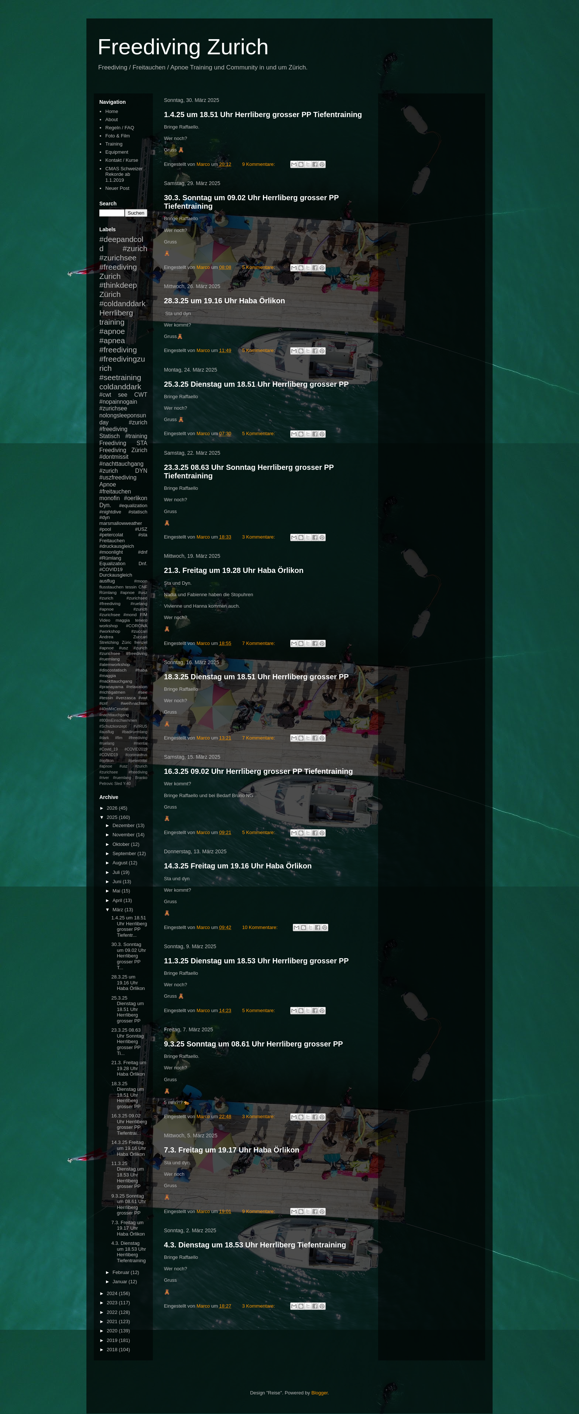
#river (104, 778)
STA (142, 443)
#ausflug (106, 732)
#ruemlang (122, 778)
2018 (113, 1349)
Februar (122, 1272)
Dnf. (142, 563)
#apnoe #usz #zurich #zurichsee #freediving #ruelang (123, 598)
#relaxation (136, 686)
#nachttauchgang (121, 464)
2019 (113, 1340)
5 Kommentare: (259, 267)
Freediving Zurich (183, 46)
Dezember (124, 825)
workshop (108, 625)
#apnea (112, 340)
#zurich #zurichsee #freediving (123, 257)
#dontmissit (114, 457)
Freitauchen (112, 540)
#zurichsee (113, 408)
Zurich (110, 276)
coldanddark (120, 386)
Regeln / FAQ (119, 127)
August (121, 862)
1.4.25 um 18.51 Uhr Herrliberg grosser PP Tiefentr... (129, 926)
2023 (113, 1302)
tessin (131, 586)
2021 (113, 1321)
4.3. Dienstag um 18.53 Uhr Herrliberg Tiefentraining (255, 1245)
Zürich (110, 294)
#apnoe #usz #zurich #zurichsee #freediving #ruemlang (123, 653)
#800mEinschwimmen (118, 720)
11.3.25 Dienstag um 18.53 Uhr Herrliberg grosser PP (256, 961)
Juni (118, 881)
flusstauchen (111, 586)
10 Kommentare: (260, 927)
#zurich (108, 471)
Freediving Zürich (123, 450)
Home (111, 111)
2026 (113, 808)
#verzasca (126, 697)
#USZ (141, 529)
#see (142, 692)
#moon (140, 580)
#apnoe (112, 331)
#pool (105, 529)
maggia (123, 620)
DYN (141, 471)
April (118, 900)
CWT (140, 395)
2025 (113, 817)
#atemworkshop (114, 664)
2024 (113, 1293)
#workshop (109, 631)
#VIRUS (140, 726)
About (111, 119)
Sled (118, 784)
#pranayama (111, 686)
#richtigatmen (112, 692)
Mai (117, 891)
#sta (142, 534)
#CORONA (136, 625)
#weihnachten (134, 703)
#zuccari (139, 631)
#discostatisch (112, 669)
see (122, 395)
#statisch (138, 512)
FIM (143, 614)
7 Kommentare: (259, 643)
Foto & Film (117, 136)
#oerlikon (135, 498)
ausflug (107, 581)
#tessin (106, 697)
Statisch (109, 436)
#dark (104, 738)
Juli (117, 872)
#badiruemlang (134, 732)
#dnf (142, 552)
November (124, 834)
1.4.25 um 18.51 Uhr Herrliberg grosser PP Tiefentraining (263, 114)
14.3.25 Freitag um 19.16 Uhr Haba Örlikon (238, 866)
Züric (126, 642)
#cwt (105, 395)
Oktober (122, 844)
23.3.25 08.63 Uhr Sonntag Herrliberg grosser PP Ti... (127, 1041)
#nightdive (110, 512)
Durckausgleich (115, 575)
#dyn (104, 517)
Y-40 (127, 784)
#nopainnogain (118, 402)
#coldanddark (122, 303)
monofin (109, 498)
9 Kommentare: (259, 164)
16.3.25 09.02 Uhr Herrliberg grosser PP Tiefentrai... (129, 1124)
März (119, 909)
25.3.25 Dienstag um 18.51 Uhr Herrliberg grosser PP (256, 384)
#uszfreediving (118, 477)
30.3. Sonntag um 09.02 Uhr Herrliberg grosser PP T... (128, 956)
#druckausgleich (116, 546)
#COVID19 (111, 569)
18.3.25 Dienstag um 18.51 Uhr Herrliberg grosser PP (256, 677)
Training (113, 144)
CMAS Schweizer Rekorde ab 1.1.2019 (124, 174)
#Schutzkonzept (113, 726)
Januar (121, 1281)
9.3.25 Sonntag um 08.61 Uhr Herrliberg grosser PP (253, 1044)
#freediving (118, 349)
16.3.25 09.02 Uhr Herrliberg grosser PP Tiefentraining (258, 771)
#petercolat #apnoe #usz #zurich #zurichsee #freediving (123, 766)
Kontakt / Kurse (121, 160)
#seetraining (120, 377)
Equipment (116, 152)
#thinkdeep (118, 285)
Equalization (112, 563)
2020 (113, 1330)
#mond (130, 614)
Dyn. (105, 505)
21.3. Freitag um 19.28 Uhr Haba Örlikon (234, 570)
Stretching (109, 642)
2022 (113, 1312)
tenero (141, 620)
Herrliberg (116, 312)
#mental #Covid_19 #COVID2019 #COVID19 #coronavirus (123, 749)
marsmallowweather (120, 523)
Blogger (319, 1393)
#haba (141, 669)
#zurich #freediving (123, 426)
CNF (142, 586)
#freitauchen (115, 491)
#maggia (107, 675)
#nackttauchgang (115, 681)
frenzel (140, 642)
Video (104, 620)
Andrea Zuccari (123, 636)
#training (136, 436)
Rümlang (108, 592)
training (111, 322)
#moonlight (111, 552)
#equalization (133, 505)
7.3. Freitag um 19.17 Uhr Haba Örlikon (231, 1150)
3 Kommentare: (259, 537)
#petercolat (111, 534)
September (125, 853)
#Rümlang (110, 558)
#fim (119, 738)
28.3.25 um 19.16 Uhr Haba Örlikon (224, 301)
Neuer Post (117, 188)
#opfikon (106, 761)
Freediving (112, 443)
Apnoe (107, 484)
